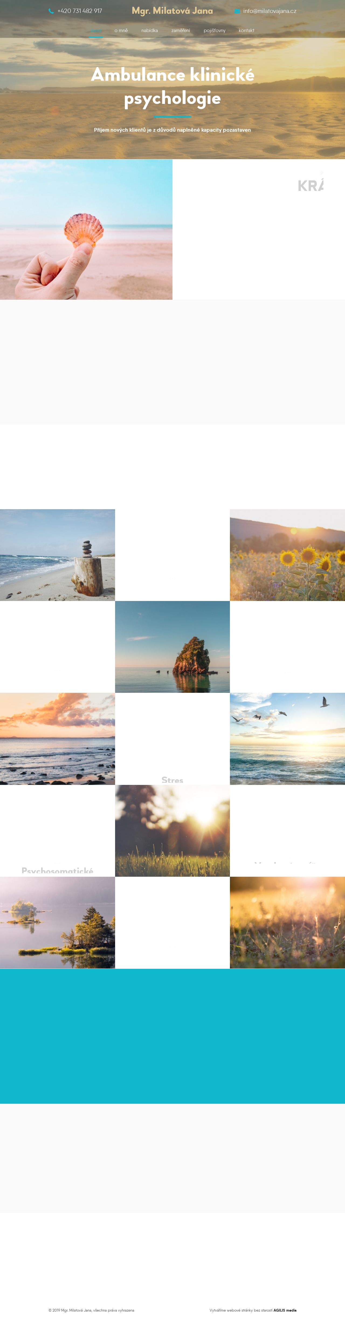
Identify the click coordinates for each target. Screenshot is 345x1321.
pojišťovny (214, 30)
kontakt (246, 30)
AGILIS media (285, 1310)
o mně (121, 30)
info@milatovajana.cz (269, 11)
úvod (96, 30)
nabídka (150, 30)
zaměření (180, 30)
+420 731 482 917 (79, 11)
